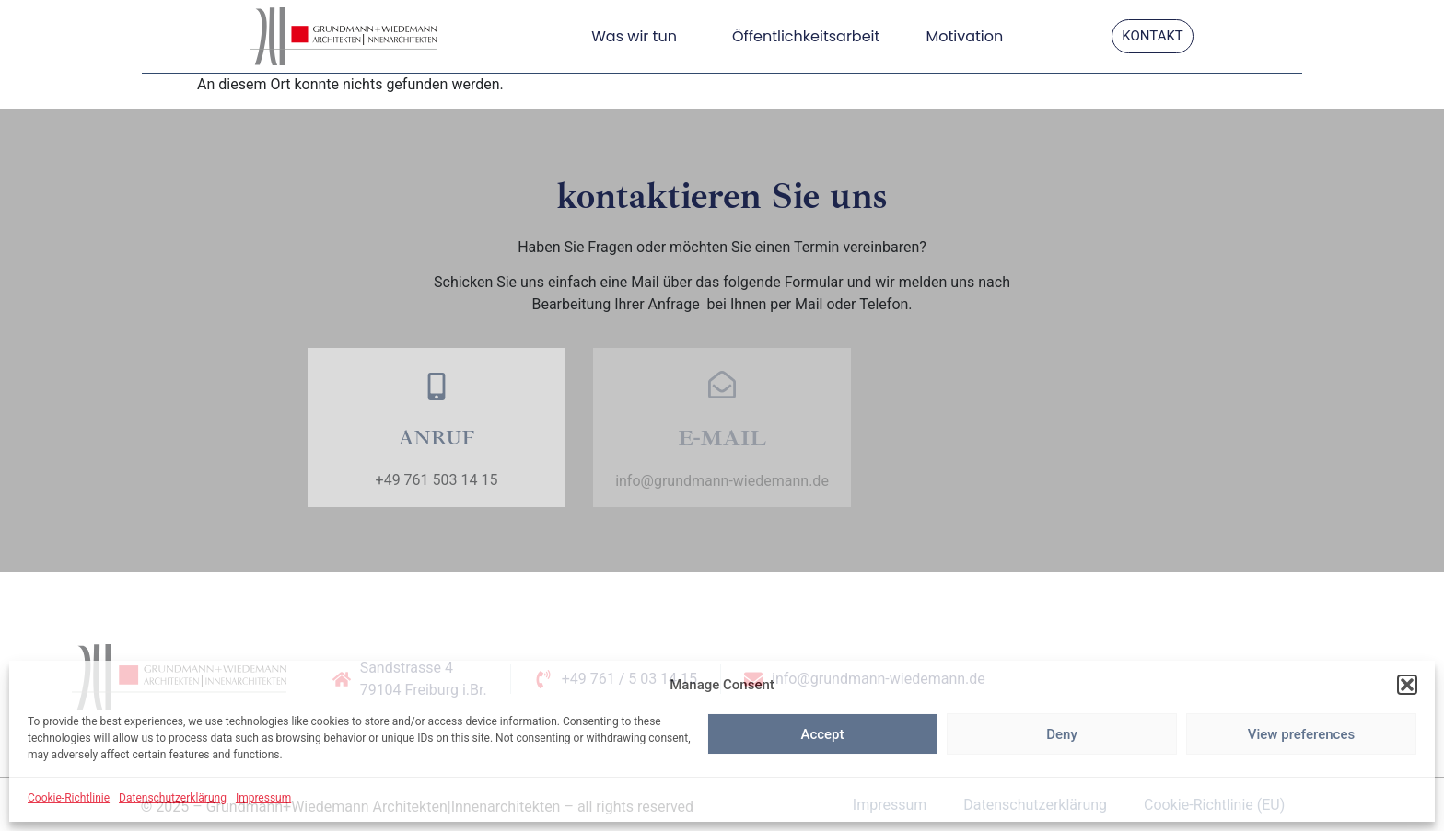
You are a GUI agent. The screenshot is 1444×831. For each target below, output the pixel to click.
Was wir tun (638, 36)
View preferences (1301, 734)
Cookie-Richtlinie (69, 797)
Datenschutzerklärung (173, 797)
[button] (1407, 684)
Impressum (263, 797)
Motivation (964, 36)
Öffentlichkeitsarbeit (805, 36)
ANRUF (436, 438)
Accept (822, 734)
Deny (1061, 734)
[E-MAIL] (722, 384)
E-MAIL (722, 438)
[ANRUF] (436, 386)
